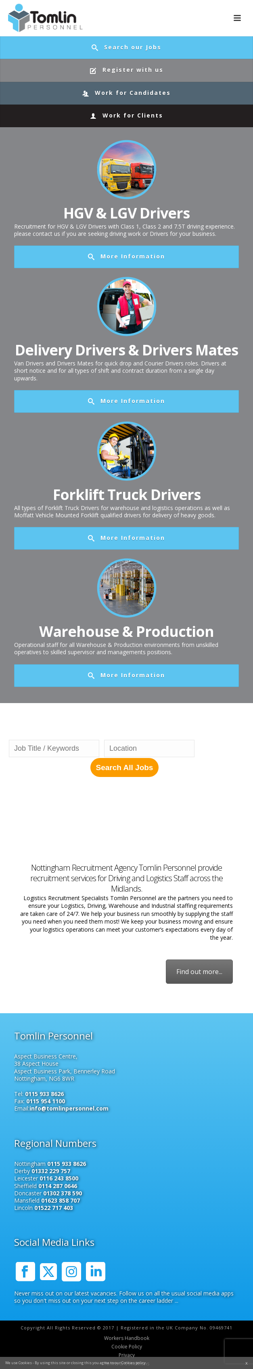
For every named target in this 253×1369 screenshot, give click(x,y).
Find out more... (199, 971)
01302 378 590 (62, 1193)
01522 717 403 (53, 1208)
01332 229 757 (50, 1171)
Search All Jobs (124, 767)
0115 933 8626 (44, 1094)
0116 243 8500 (59, 1178)
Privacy (127, 1355)
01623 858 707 (60, 1200)
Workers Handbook (126, 1338)
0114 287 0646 (57, 1186)
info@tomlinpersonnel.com (69, 1108)
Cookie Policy (126, 1347)
